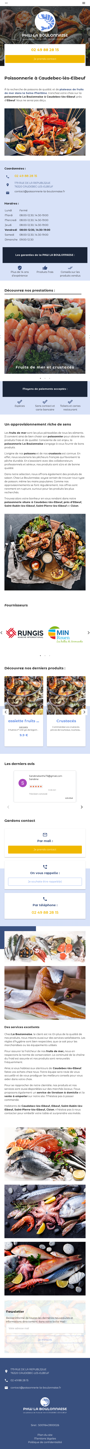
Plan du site (45, 1434)
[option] (45, 336)
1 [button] (40, 378)
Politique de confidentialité (45, 1442)
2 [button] (45, 378)
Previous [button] (6, 712)
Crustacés (66, 721)
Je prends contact (45, 58)
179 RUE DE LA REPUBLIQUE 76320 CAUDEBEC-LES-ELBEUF (30, 1371)
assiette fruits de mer (29, 721)
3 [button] (49, 378)
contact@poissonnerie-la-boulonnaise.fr (40, 191)
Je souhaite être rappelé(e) (45, 881)
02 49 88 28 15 (45, 50)
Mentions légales (45, 1438)
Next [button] (84, 712)
